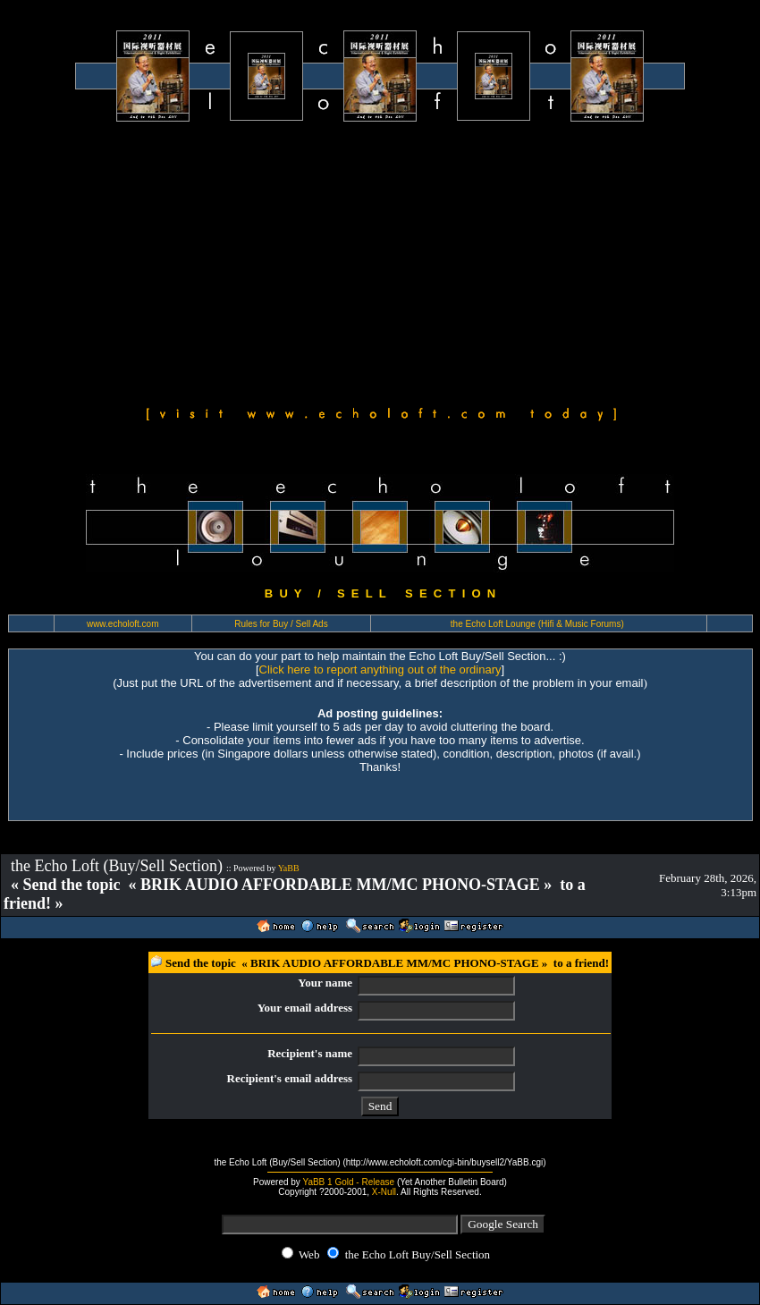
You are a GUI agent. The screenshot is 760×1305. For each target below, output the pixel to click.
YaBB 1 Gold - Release (348, 1182)
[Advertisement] (380, 261)
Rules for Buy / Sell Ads (281, 624)
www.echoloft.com (123, 624)
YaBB (289, 868)
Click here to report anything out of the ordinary (380, 669)
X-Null (384, 1192)
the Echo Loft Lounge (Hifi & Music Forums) (537, 624)
